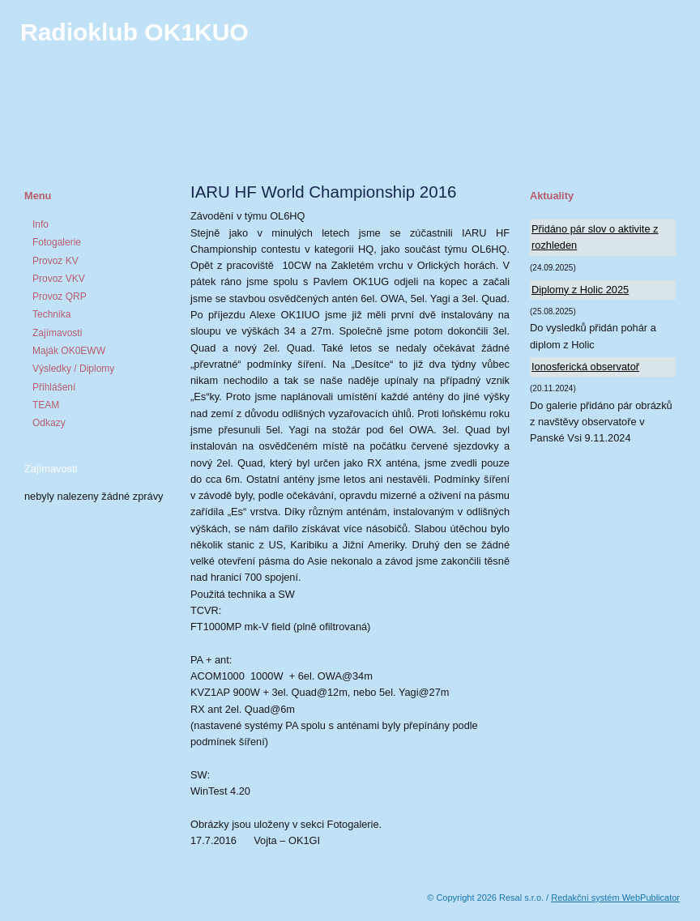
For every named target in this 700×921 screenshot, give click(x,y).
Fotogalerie (56, 242)
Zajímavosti (57, 333)
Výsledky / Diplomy (73, 368)
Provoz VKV (58, 278)
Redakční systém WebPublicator (615, 897)
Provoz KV (55, 260)
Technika (51, 314)
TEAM (45, 405)
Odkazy (49, 423)
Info (40, 224)
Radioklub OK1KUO (134, 32)
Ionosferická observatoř (585, 366)
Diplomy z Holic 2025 (580, 290)
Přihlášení (53, 387)
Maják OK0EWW (68, 350)
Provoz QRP (59, 296)
